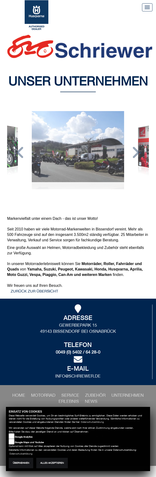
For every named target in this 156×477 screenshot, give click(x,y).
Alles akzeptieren (52, 463)
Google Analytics (23, 437)
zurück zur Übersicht (34, 291)
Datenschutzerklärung (92, 422)
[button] (20, 153)
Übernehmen (21, 463)
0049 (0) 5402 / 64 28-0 (78, 352)
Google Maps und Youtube (29, 442)
